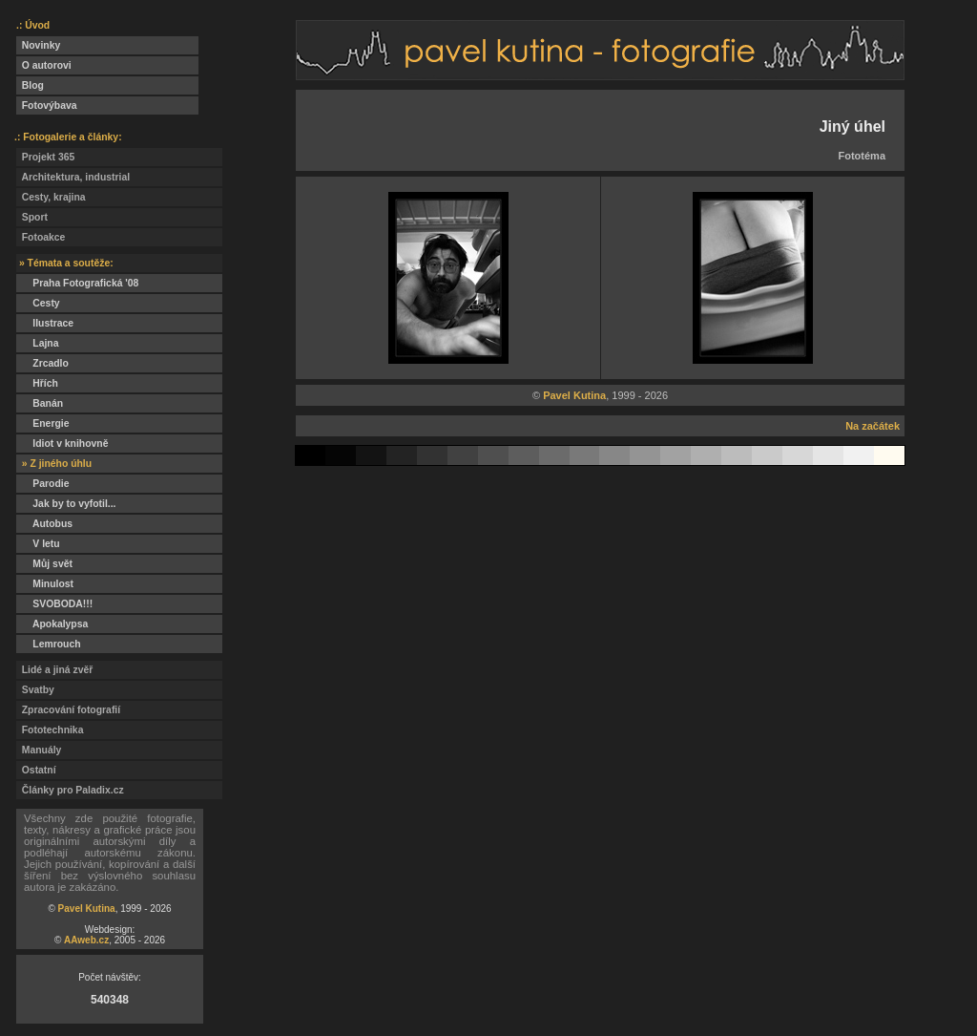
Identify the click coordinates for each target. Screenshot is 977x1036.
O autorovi (44, 65)
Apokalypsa (52, 624)
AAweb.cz (86, 940)
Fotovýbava (46, 105)
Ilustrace (44, 323)
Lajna (37, 343)
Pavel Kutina (86, 908)
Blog (30, 85)
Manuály (38, 750)
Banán (39, 403)
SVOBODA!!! (54, 604)
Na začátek (872, 426)
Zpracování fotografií (68, 710)
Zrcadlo (42, 363)
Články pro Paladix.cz (70, 790)
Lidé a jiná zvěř (54, 670)
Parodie (42, 483)
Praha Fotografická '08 (77, 283)
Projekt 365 (45, 157)
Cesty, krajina (51, 197)
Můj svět (44, 564)
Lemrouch (48, 644)
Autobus (44, 523)
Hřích (37, 383)
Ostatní (36, 770)
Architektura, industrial (73, 177)
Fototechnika (49, 730)
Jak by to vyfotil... (66, 503)
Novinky (38, 45)
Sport (32, 217)
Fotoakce (40, 237)
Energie (42, 423)
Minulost (44, 584)
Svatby (35, 690)
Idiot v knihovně (62, 443)
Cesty (38, 303)
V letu (38, 544)
